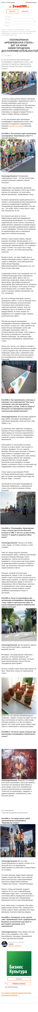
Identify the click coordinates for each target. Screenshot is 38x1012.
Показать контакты (19, 983)
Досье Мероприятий (18, 29)
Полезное (9, 29)
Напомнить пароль (31, 2)
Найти (3, 21)
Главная (3, 29)
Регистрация (11, 2)
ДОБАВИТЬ (25, 11)
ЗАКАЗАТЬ (12, 11)
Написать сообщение (14, 946)
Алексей (10, 944)
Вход (2, 2)
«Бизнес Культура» (16, 126)
